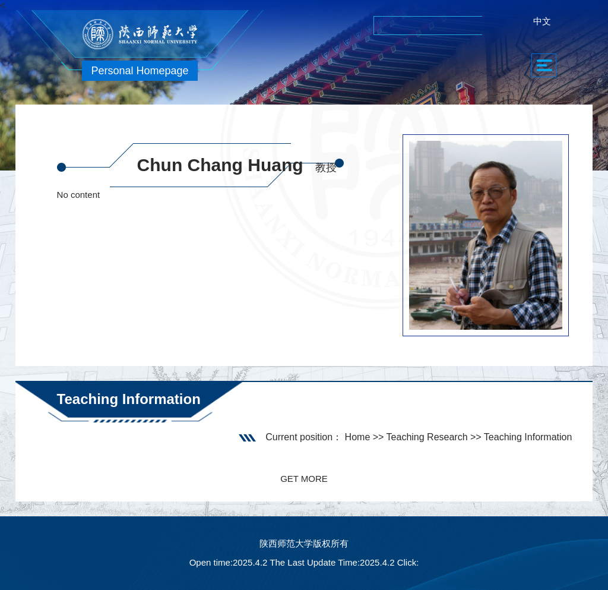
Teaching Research (427, 437)
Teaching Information (528, 437)
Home (357, 437)
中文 (542, 21)
